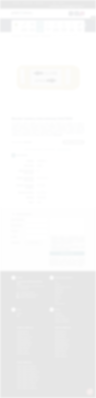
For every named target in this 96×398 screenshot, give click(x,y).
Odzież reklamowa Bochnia (26, 369)
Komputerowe (46, 36)
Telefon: (14, 231)
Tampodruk (59, 292)
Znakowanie (39, 3)
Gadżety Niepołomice (24, 342)
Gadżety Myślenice (23, 340)
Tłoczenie (58, 298)
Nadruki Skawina (61, 351)
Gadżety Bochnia (23, 331)
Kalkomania (59, 290)
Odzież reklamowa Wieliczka (27, 388)
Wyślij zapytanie (64, 150)
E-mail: (14, 237)
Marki (48, 3)
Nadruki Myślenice (61, 342)
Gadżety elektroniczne (31, 36)
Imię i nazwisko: (17, 220)
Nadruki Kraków (60, 337)
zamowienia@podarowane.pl (72, 6)
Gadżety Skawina (23, 348)
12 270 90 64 (55, 6)
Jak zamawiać (27, 3)
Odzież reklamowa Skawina (26, 383)
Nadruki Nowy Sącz (62, 348)
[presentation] (84, 25)
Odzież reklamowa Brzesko (26, 366)
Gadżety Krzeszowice (24, 337)
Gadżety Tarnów (23, 351)
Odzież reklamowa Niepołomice (28, 377)
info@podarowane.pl (31, 295)
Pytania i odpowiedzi (62, 319)
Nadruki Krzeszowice (62, 340)
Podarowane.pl (16, 36)
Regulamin (16, 3)
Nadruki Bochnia (60, 331)
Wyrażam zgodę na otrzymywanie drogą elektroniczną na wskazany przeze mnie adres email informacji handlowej (68, 247)
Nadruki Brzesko (61, 334)
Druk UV (58, 295)
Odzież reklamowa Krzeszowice (28, 372)
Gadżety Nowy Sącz (24, 345)
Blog (54, 3)
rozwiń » (67, 249)
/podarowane (31, 297)
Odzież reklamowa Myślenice (27, 374)
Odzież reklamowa (24, 362)
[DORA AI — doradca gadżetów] (89, 391)
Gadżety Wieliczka (23, 353)
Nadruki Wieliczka (61, 356)
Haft (56, 301)
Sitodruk (58, 284)
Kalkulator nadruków (62, 322)
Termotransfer (60, 303)
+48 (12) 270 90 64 (28, 292)
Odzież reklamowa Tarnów (26, 385)
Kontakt (61, 3)
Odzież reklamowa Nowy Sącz (28, 380)
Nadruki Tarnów (60, 353)
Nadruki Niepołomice (62, 345)
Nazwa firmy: (16, 225)
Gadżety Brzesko (23, 334)
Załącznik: (15, 243)
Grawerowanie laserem (63, 287)
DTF (56, 281)
